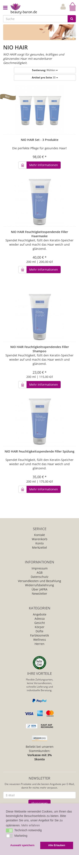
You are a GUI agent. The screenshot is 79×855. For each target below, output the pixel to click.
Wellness (39, 640)
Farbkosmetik (39, 635)
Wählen (45, 70)
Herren (39, 644)
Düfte (39, 631)
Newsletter (39, 594)
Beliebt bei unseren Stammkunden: (40, 753)
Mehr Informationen (43, 165)
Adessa (40, 619)
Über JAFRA (39, 589)
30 (45, 77)
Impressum (40, 568)
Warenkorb (39, 539)
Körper (39, 627)
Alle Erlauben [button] (56, 845)
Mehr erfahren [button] (30, 825)
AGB (40, 572)
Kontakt (39, 535)
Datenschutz (39, 577)
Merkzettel (39, 547)
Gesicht (39, 623)
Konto (39, 543)
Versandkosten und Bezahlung (39, 581)
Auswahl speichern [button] (22, 845)
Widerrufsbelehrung (39, 585)
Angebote (39, 614)
